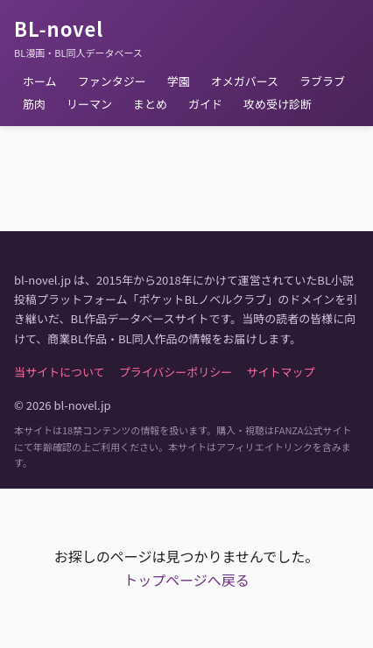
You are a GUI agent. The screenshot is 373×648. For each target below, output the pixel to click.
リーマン (89, 103)
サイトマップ (280, 371)
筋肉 (34, 103)
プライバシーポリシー (176, 371)
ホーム (40, 81)
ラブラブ (322, 81)
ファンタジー (112, 81)
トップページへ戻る (186, 579)
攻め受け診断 (277, 103)
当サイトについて (59, 371)
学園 (178, 81)
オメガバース (244, 81)
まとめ (150, 103)
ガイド (205, 103)
